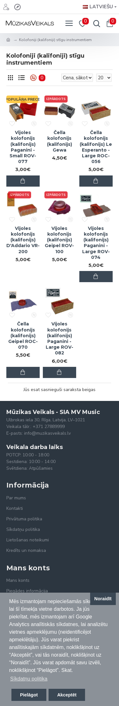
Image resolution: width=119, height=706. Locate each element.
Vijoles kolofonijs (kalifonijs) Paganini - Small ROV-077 (23, 147)
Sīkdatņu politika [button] (28, 678)
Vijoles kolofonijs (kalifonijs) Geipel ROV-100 (59, 239)
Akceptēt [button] (66, 694)
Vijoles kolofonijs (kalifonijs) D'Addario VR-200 (23, 239)
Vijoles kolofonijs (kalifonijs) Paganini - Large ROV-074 (96, 242)
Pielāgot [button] (29, 694)
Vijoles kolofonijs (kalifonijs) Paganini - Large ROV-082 (59, 338)
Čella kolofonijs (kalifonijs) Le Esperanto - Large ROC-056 (96, 147)
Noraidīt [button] (102, 598)
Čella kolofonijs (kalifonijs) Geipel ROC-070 (23, 335)
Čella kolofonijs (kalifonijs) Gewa (59, 141)
